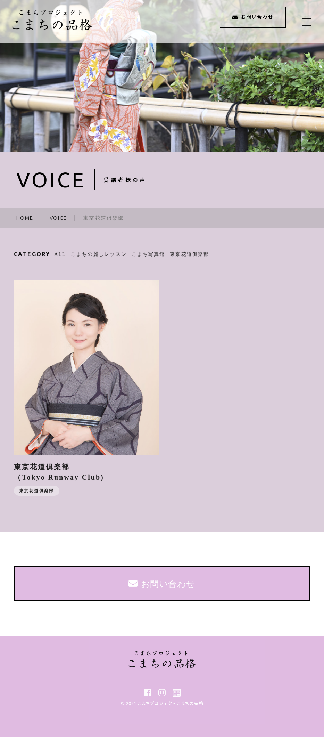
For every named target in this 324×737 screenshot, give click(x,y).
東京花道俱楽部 (189, 258)
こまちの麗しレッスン (99, 258)
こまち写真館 (148, 258)
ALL (60, 258)
